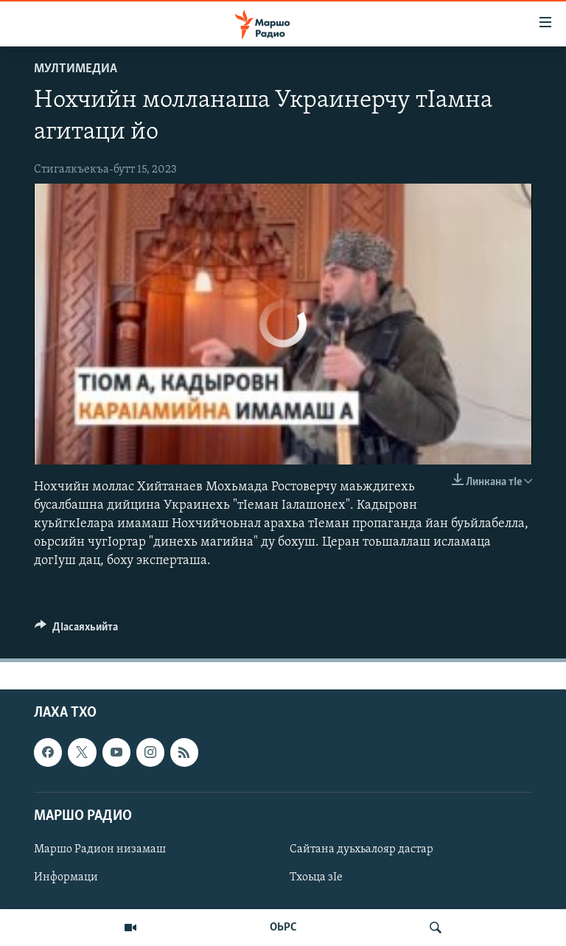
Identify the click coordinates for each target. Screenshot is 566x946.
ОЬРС (283, 927)
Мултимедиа (75, 69)
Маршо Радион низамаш (100, 849)
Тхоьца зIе (316, 877)
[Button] (76, 630)
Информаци (66, 877)
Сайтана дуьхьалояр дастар (361, 849)
